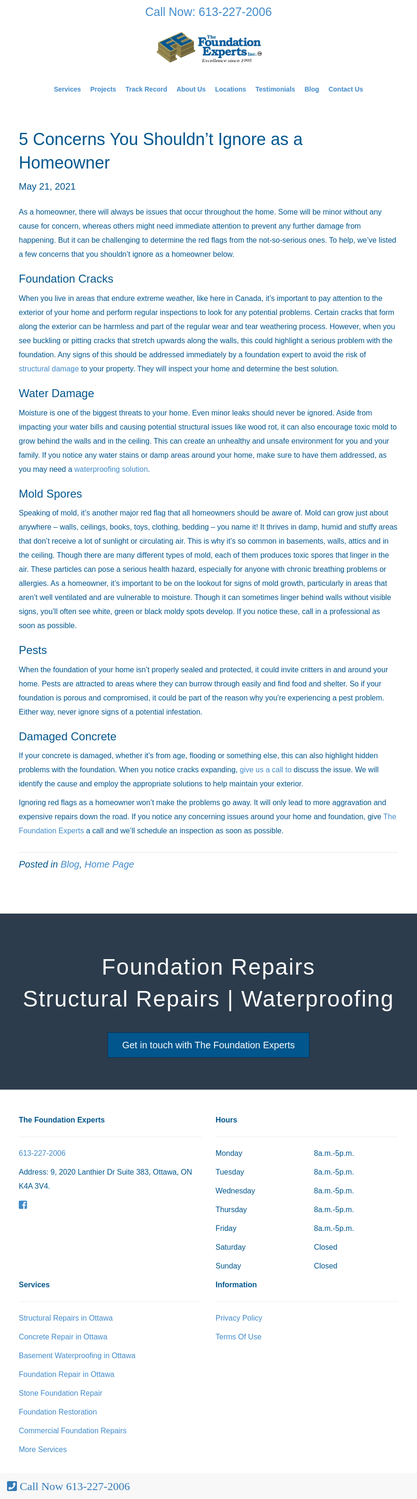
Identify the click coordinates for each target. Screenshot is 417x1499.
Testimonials (275, 89)
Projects (103, 89)
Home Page (109, 864)
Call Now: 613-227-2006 (208, 11)
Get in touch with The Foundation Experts (208, 1045)
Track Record (146, 89)
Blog (311, 89)
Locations (230, 89)
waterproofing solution (111, 469)
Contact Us (345, 89)
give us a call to (267, 770)
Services (67, 89)
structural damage (49, 369)
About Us (191, 89)
